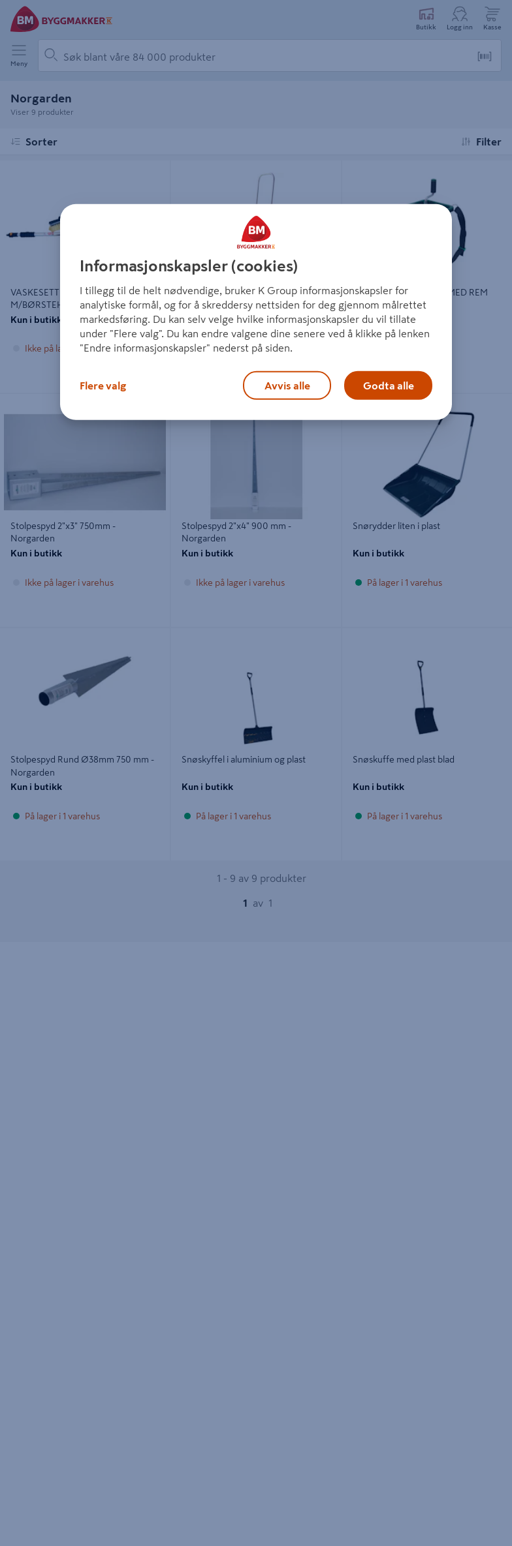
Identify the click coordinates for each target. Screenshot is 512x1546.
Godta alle (388, 385)
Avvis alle (287, 385)
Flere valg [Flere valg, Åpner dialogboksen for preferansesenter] (103, 385)
